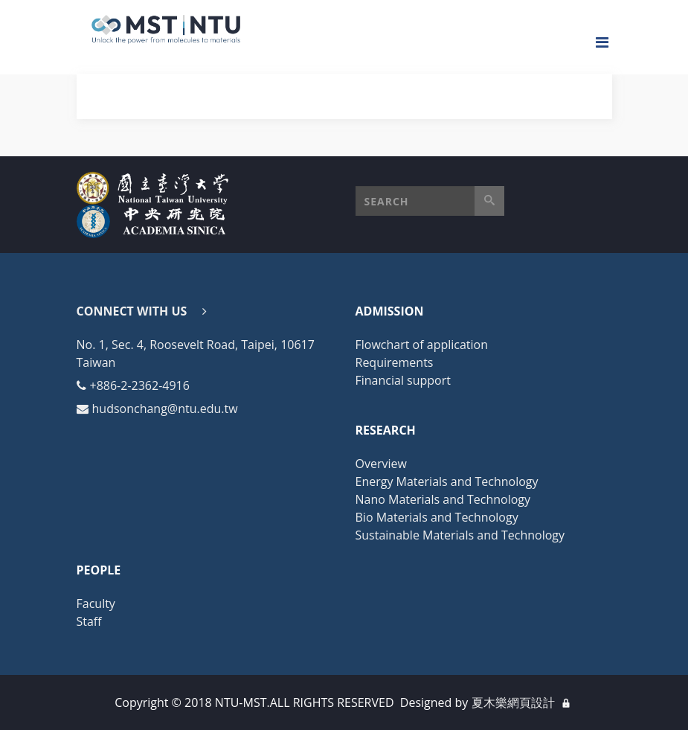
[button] (430, 201)
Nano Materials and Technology (443, 499)
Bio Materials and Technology (437, 517)
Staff (89, 621)
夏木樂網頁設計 (513, 702)
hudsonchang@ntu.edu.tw (165, 408)
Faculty (96, 603)
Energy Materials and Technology (447, 481)
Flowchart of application (422, 344)
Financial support (403, 380)
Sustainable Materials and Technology (460, 535)
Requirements (395, 362)
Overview (381, 463)
